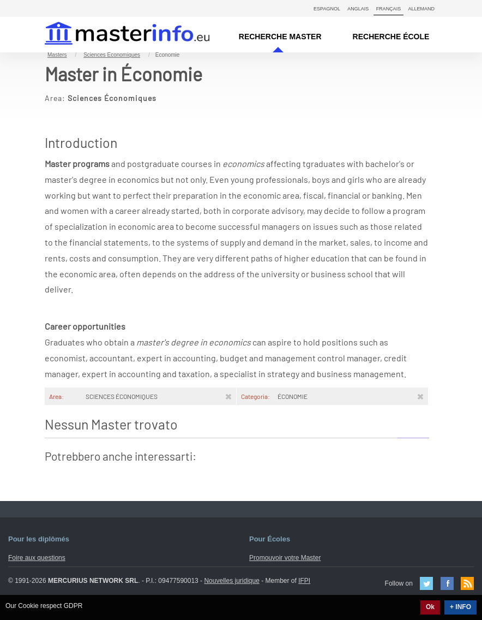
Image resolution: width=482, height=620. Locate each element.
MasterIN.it (114, 34)
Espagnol (327, 8)
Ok (430, 607)
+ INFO (460, 607)
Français (388, 8)
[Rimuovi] (228, 396)
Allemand (421, 8)
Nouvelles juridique (231, 581)
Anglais (358, 8)
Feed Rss (467, 583)
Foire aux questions (36, 558)
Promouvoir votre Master (285, 558)
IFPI (304, 581)
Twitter (426, 583)
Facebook (447, 583)
